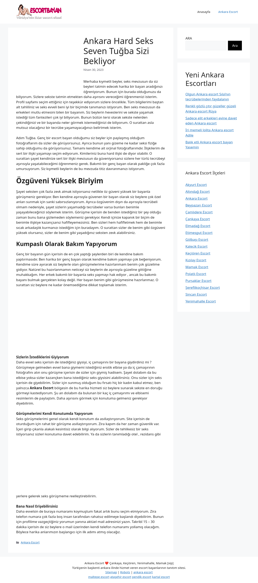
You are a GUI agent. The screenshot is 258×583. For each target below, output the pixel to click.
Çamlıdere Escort (199, 212)
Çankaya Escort (197, 219)
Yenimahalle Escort (200, 301)
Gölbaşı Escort (196, 239)
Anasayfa (203, 12)
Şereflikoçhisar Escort (202, 287)
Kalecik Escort (196, 246)
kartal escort (161, 577)
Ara (235, 45)
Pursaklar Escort (198, 280)
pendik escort (141, 577)
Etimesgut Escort (198, 232)
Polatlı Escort (195, 273)
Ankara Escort (228, 12)
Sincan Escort (196, 294)
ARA (188, 38)
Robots (125, 572)
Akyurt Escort (196, 184)
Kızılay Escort (195, 260)
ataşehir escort (120, 577)
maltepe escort (98, 577)
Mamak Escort (196, 267)
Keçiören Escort (197, 253)
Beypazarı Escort (198, 205)
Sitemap (111, 572)
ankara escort (143, 572)
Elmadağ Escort (197, 225)
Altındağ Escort (197, 191)
